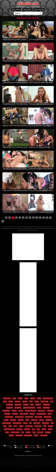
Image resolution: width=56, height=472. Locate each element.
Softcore (28, 432)
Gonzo (50, 414)
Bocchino (17, 401)
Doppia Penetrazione (29, 407)
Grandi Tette (38, 417)
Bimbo (5, 401)
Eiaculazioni (46, 407)
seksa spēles (42, 464)
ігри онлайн (18, 459)
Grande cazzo (9, 417)
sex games (13, 463)
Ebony (39, 407)
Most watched (39, 9)
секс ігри (29, 464)
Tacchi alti (40, 432)
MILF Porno (37, 423)
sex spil (54, 463)
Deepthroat (18, 404)
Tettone (36, 435)
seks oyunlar (4, 464)
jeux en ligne (45, 457)
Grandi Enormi (19, 417)
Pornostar (19, 429)
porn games (31, 466)
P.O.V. (15, 426)
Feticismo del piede (30, 411)
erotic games (36, 466)
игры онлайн (25, 457)
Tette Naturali (28, 435)
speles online (53, 459)
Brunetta (24, 401)
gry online (22, 459)
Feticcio (21, 411)
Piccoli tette (38, 426)
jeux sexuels (37, 463)
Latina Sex (34, 420)
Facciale (14, 411)
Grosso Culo (47, 417)
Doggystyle (9, 407)
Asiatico (20, 398)
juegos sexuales (26, 463)
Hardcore (13, 420)
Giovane (32, 414)
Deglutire (25, 404)
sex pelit (32, 464)
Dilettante (38, 404)
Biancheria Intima (48, 398)
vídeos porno (30, 445)
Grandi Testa (29, 417)
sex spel (50, 463)
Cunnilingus (9, 404)
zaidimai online (3, 461)
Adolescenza (7, 398)
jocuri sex (8, 464)
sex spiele (21, 463)
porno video (42, 447)
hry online (26, 459)
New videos (16, 9)
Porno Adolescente (9, 429)
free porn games (4, 457)
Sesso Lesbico (15, 432)
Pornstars (27, 429)
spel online (5, 459)
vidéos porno (48, 461)
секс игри (52, 464)
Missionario (45, 423)
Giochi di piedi (24, 414)
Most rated (27, 9)
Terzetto (11, 435)
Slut (22, 432)
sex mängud (37, 464)
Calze (31, 401)
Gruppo (6, 420)
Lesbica (41, 420)
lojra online (8, 461)
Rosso (7, 432)
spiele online (41, 457)
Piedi (44, 426)
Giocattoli (15, 414)
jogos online (30, 457)
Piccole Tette (29, 426)
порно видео (18, 445)
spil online (9, 459)
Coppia (37, 401)
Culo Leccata (44, 401)
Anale (14, 398)
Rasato (50, 429)
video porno (19, 447)
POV (38, 429)
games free (21, 457)
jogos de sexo (32, 463)
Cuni (51, 401)
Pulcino (44, 429)
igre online (19, 461)
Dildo (31, 404)
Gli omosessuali (41, 414)
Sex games (44, 435)
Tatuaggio (48, 432)
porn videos (8, 445)
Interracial (20, 420)
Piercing (50, 426)
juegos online (35, 457)
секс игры (17, 463)
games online (16, 457)
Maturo (25, 423)
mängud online (47, 459)
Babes (26, 398)
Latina (27, 420)
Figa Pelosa (41, 411)
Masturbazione (6, 423)
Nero (52, 423)
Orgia (4, 426)
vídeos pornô (38, 461)
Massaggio (49, 420)
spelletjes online (41, 459)
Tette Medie (19, 435)
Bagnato (32, 398)
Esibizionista (6, 411)
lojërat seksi (26, 466)
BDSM (39, 398)
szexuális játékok (21, 466)
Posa (33, 429)
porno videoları (30, 447)
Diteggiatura (46, 404)
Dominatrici (18, 407)
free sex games (10, 457)
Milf (30, 423)
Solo (34, 432)
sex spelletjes (16, 464)
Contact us (28, 451)
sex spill (47, 463)
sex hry (12, 464)
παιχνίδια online (14, 461)
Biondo (11, 401)
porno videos (41, 445)
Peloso (21, 426)
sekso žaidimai (47, 464)
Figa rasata (50, 411)
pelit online (13, 459)
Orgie (9, 426)
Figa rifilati (7, 414)
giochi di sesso (43, 463)
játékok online (35, 459)
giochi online (51, 457)
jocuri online (30, 459)
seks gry (20, 464)
